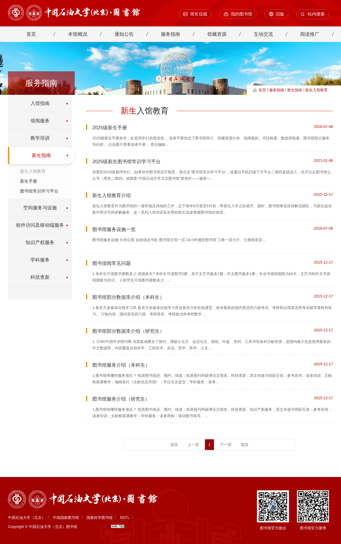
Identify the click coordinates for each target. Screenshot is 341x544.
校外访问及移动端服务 (40, 225)
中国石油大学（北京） (26, 517)
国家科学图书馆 (99, 517)
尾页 (244, 445)
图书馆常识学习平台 (39, 191)
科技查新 (40, 277)
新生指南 (294, 90)
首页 (262, 90)
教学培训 (40, 138)
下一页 (225, 445)
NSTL (125, 517)
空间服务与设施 (40, 207)
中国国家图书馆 (66, 517)
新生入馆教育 (316, 90)
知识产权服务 (40, 242)
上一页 (193, 445)
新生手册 (28, 181)
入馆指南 (40, 103)
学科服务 (40, 260)
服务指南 (276, 90)
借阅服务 (40, 120)
